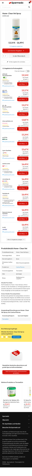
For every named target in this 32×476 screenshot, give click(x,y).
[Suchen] (28, 7)
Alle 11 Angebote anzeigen (16, 239)
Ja (4, 337)
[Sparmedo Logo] (16, 3)
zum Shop (23, 84)
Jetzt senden (16, 337)
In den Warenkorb (19, 56)
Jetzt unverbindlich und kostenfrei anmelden (16, 372)
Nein (9, 337)
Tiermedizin (5, 319)
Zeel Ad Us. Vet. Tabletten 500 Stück (11, 400)
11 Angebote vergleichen (16, 46)
